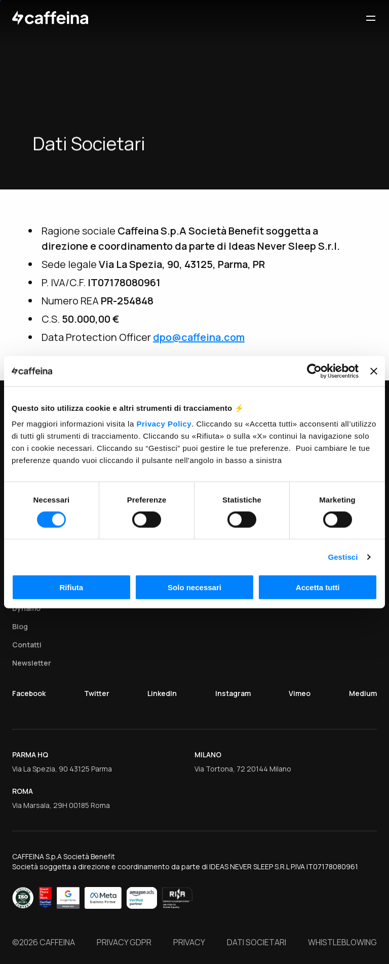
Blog (20, 626)
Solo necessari (194, 587)
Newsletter (31, 663)
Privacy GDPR (124, 942)
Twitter (96, 693)
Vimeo (299, 693)
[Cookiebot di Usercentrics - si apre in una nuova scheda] (314, 370)
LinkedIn (162, 693)
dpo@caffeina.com (199, 337)
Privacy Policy (163, 423)
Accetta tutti (318, 587)
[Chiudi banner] (373, 370)
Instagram (233, 693)
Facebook (29, 693)
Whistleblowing (342, 942)
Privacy (189, 942)
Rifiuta (71, 587)
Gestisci (343, 556)
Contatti (27, 644)
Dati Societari (256, 942)
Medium (363, 693)
